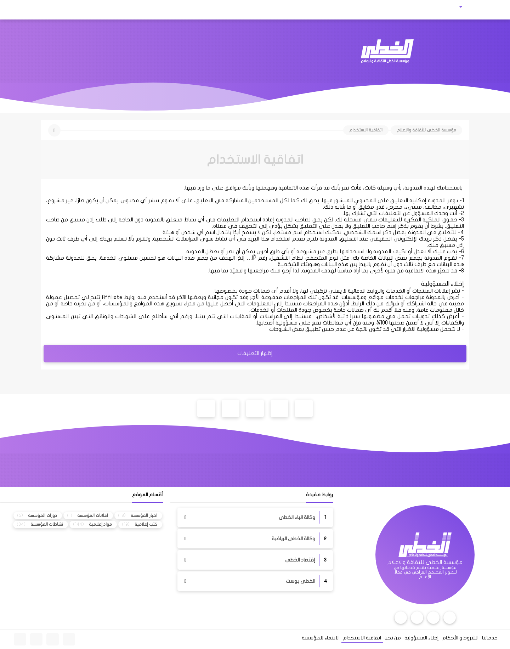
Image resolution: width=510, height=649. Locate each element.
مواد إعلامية (100, 524)
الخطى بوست (300, 581)
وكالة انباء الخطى (297, 517)
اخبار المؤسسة (144, 515)
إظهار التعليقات (255, 353)
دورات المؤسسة (42, 515)
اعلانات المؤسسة (92, 515)
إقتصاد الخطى (300, 560)
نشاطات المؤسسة (46, 524)
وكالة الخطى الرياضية (293, 538)
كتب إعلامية (146, 524)
